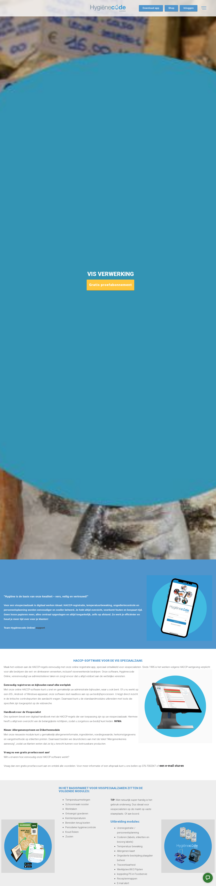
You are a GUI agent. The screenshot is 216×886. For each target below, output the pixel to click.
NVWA (117, 721)
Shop (171, 8)
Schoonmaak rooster (77, 804)
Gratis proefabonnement (110, 285)
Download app (151, 8)
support (40, 627)
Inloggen (189, 8)
